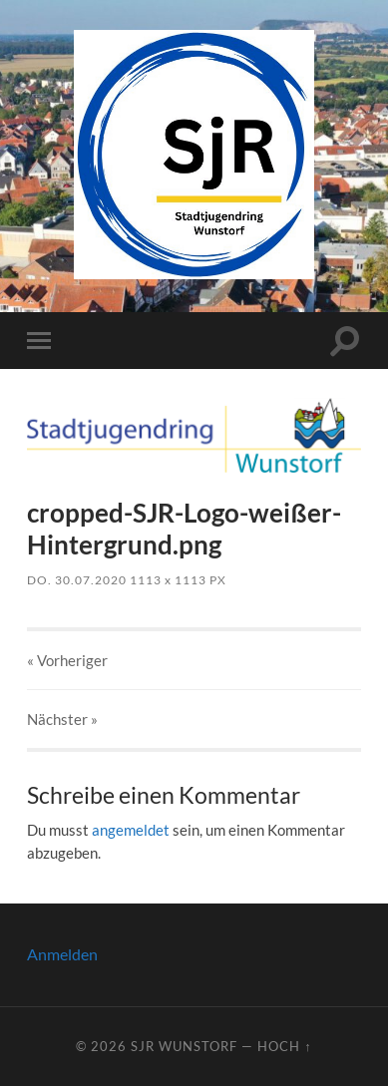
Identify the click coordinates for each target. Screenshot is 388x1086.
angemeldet (131, 830)
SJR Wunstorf (184, 1046)
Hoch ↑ (284, 1046)
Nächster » (62, 719)
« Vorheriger (67, 660)
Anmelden (62, 953)
